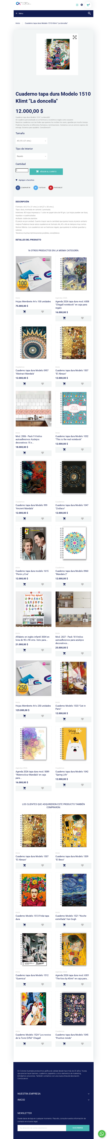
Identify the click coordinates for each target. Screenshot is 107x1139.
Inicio (18, 298)
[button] (77, 5)
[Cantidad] (22, 170)
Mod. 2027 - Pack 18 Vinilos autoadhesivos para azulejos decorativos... (69, 640)
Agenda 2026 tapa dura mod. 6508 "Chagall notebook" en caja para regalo (72, 304)
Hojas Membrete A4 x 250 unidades (33, 705)
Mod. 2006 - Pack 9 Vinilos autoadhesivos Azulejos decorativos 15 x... (29, 439)
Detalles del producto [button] (28, 240)
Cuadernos (20, 367)
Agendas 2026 (61, 298)
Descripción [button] (22, 201)
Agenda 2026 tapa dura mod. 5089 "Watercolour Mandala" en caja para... (32, 774)
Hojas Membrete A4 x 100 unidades (33, 301)
